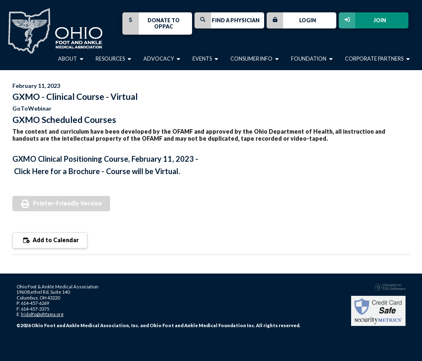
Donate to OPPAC (151, 23)
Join (362, 20)
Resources (113, 59)
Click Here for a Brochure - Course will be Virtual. (97, 171)
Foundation (312, 59)
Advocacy (161, 59)
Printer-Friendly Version (67, 203)
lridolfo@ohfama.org (42, 314)
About (70, 59)
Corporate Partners (377, 59)
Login (291, 20)
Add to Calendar (50, 239)
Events (205, 59)
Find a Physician (227, 20)
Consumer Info (254, 59)
